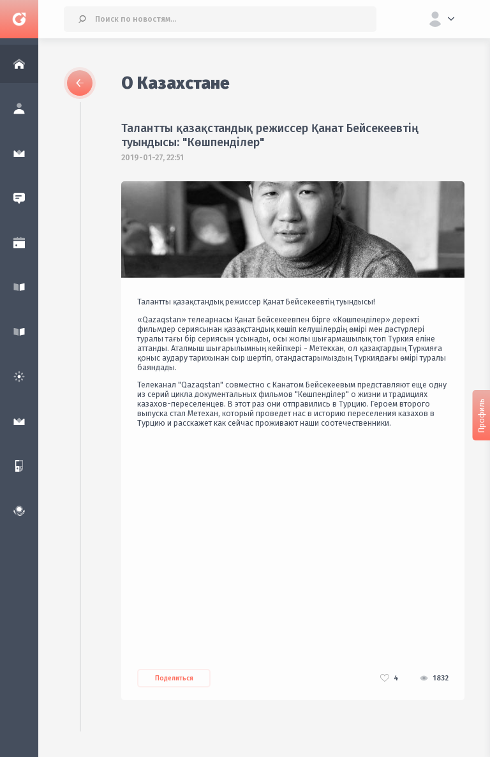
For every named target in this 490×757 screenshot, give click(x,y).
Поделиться (174, 678)
